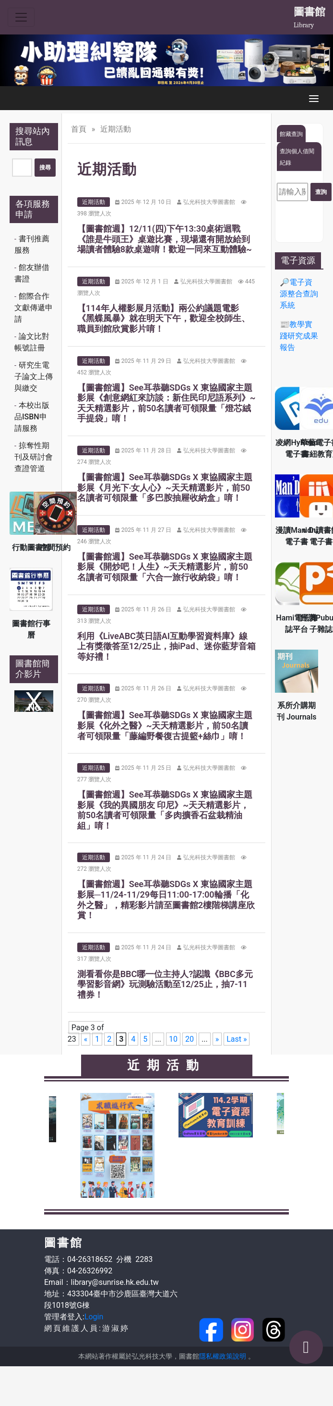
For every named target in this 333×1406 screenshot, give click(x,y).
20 (189, 1039)
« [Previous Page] (86, 1039)
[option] (166, 60)
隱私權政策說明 (222, 1356)
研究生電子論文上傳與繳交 (33, 376)
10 (173, 1039)
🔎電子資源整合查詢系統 (299, 294)
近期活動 (93, 202)
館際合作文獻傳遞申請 (33, 308)
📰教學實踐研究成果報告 (299, 336)
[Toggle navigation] (21, 17)
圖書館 (309, 11)
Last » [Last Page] (236, 1039)
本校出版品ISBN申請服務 (31, 417)
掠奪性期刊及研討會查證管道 (33, 457)
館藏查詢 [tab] (291, 134)
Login (93, 1316)
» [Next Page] (217, 1039)
